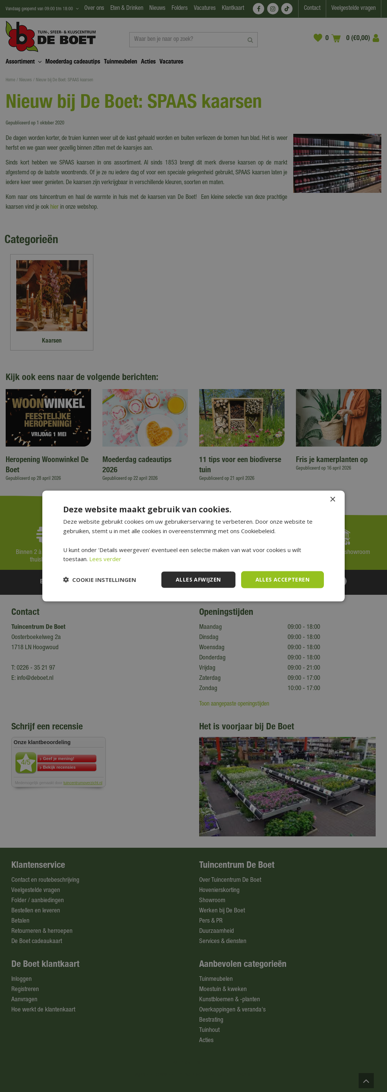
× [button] (332, 500)
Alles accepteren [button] (282, 579)
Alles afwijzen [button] (198, 579)
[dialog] (193, 546)
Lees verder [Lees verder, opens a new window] (105, 559)
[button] (99, 579)
